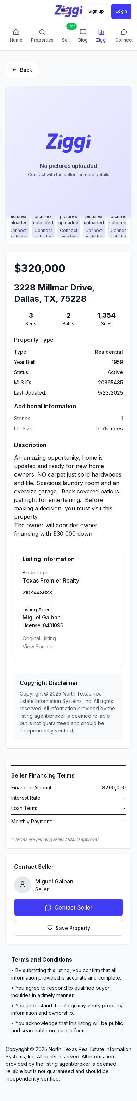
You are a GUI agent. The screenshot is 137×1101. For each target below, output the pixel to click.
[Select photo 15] (119, 226)
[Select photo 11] (18, 226)
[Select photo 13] (68, 226)
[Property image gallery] (68, 153)
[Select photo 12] (43, 226)
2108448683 (37, 593)
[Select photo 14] (94, 226)
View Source (37, 646)
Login (121, 11)
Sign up (96, 11)
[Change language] (68, 11)
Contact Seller (69, 907)
